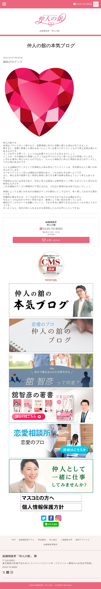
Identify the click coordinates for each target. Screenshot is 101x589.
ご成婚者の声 (66, 540)
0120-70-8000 (84, 4)
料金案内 (42, 540)
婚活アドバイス (83, 540)
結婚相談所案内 (50, 544)
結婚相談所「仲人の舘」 (44, 585)
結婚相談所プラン (27, 540)
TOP (13, 540)
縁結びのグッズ (12, 61)
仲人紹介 (53, 540)
